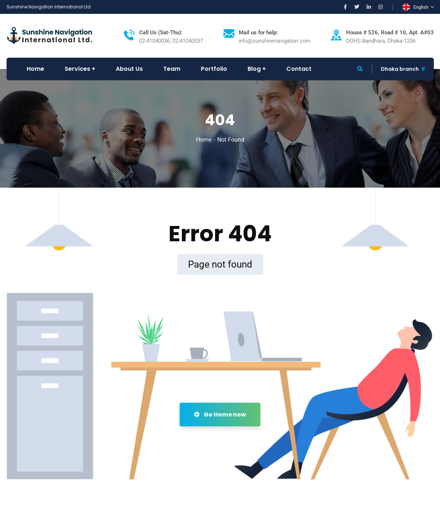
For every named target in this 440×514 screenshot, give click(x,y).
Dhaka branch (400, 69)
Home (203, 139)
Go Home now (220, 414)
